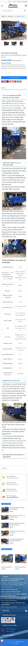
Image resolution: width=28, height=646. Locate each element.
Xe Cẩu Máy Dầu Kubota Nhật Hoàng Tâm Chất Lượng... (16, 540)
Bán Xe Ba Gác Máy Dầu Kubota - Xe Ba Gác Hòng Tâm (17, 524)
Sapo (17, 643)
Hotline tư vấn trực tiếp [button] (9, 625)
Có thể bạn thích (6, 503)
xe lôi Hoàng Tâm (15, 380)
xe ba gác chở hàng (17, 103)
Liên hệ (14, 1)
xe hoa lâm (17, 105)
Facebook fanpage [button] (8, 635)
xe (7, 227)
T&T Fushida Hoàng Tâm (7, 587)
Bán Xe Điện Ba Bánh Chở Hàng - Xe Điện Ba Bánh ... (17, 508)
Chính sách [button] (15, 611)
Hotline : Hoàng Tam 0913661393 (9, 606)
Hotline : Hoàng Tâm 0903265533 (9, 600)
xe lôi (14, 108)
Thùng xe (19, 232)
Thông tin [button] (5, 576)
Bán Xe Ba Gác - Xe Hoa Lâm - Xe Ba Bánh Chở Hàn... (17, 516)
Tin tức (9, 1)
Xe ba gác (6, 95)
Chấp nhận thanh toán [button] (9, 615)
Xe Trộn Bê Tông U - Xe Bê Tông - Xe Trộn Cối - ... (17, 532)
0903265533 (14, 497)
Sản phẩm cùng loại (6, 549)
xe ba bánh (15, 115)
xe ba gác (17, 162)
